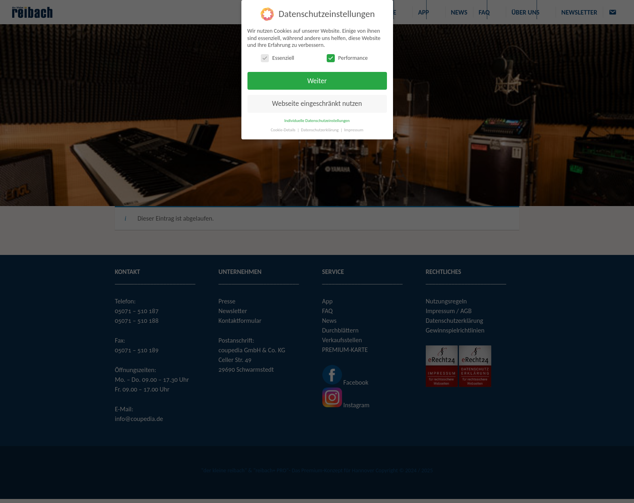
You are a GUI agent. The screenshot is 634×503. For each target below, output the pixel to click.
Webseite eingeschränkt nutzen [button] (317, 103)
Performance (347, 58)
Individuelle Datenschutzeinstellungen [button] (317, 120)
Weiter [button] (317, 80)
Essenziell (277, 58)
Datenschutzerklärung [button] (320, 130)
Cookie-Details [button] (283, 130)
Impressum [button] (353, 130)
